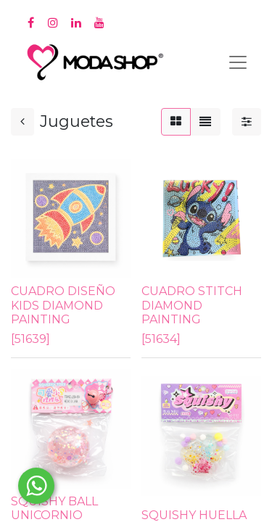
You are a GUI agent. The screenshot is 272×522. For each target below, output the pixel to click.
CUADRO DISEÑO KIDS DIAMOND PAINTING (63, 305)
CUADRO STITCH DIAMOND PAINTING (191, 305)
